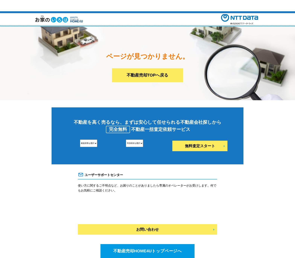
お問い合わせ (147, 229)
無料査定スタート (200, 146)
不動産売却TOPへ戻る (148, 75)
